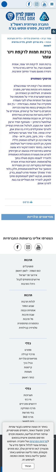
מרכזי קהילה (28, 354)
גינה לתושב (28, 421)
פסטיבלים (28, 266)
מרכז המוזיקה (28, 408)
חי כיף (28, 399)
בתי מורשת (28, 413)
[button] (52, 4)
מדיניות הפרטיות (38, 441)
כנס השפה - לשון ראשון (28, 271)
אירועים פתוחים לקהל (28, 279)
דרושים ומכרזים (28, 404)
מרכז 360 (28, 417)
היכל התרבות (28, 284)
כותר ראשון (28, 377)
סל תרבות (28, 319)
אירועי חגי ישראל (28, 275)
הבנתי (28, 466)
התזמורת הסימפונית (28, 323)
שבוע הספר (28, 306)
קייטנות (28, 367)
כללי (28, 343)
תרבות (28, 260)
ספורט (28, 350)
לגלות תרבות (28, 302)
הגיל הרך (28, 363)
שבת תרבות (28, 315)
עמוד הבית (46, 38)
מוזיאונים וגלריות (31, 38)
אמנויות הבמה (28, 310)
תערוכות (28, 395)
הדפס (26, 202)
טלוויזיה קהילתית (28, 328)
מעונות (28, 372)
